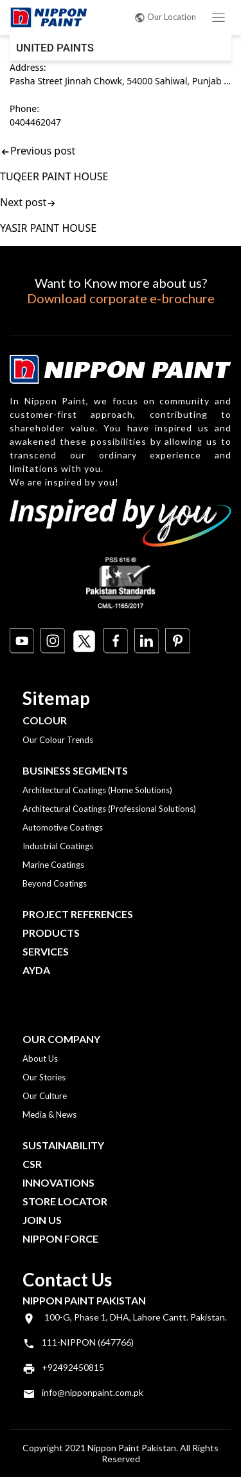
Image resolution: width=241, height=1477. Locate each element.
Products (51, 933)
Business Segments (75, 770)
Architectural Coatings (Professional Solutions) (109, 809)
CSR (32, 1164)
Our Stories (44, 1077)
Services (45, 951)
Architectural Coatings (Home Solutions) (97, 790)
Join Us (42, 1220)
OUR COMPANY (61, 1039)
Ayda (36, 970)
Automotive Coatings (62, 827)
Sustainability (63, 1145)
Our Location (165, 17)
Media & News (49, 1114)
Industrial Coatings (57, 846)
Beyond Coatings (54, 883)
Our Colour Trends (57, 740)
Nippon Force (60, 1238)
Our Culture (44, 1096)
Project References (77, 914)
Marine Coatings (53, 865)
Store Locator (64, 1201)
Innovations (58, 1182)
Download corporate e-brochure (121, 298)
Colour (44, 720)
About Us (40, 1058)
